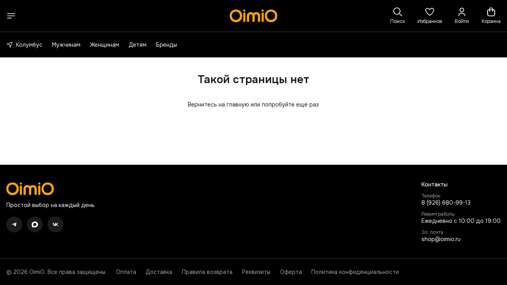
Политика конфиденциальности (355, 272)
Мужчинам (66, 44)
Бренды (166, 44)
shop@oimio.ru (441, 239)
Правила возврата (207, 272)
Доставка (159, 272)
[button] (429, 16)
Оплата (126, 272)
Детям (138, 44)
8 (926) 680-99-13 (446, 202)
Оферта (291, 272)
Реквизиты (256, 272)
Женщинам (104, 44)
